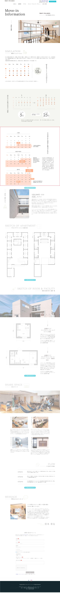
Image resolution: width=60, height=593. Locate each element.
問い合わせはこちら (52, 1)
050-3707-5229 (45, 1)
